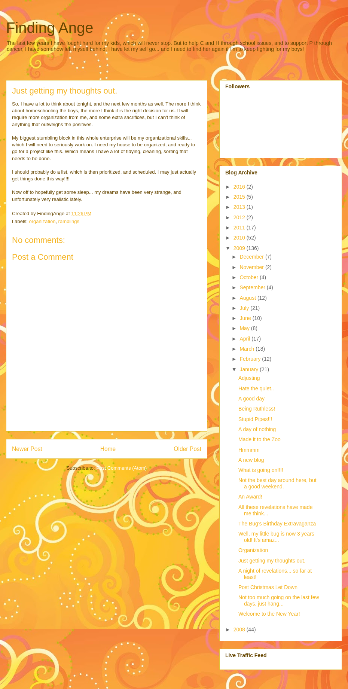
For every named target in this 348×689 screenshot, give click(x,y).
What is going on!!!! (260, 470)
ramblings (68, 221)
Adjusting (249, 378)
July (244, 308)
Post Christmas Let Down (267, 587)
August (248, 298)
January (249, 369)
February (250, 359)
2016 (240, 187)
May (245, 328)
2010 (240, 238)
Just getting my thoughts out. (271, 561)
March (247, 349)
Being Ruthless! (256, 409)
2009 (240, 248)
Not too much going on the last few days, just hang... (278, 600)
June (245, 318)
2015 (240, 197)
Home (108, 449)
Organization (253, 550)
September (252, 287)
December (252, 257)
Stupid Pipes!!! (255, 419)
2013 (240, 207)
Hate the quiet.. (256, 388)
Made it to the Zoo (259, 439)
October (249, 277)
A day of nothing (257, 429)
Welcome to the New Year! (269, 614)
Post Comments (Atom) (121, 468)
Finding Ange (50, 27)
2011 (240, 228)
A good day (251, 399)
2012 (240, 217)
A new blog (251, 460)
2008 (240, 629)
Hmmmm (249, 450)
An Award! (250, 497)
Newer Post (27, 449)
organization (42, 221)
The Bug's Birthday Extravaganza (277, 524)
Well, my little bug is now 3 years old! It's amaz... (276, 537)
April (245, 339)
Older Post (187, 449)
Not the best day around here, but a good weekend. (277, 483)
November (252, 267)
